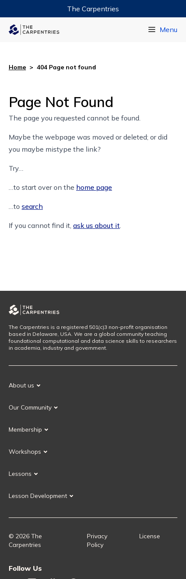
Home (17, 67)
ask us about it (96, 225)
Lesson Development (38, 496)
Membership (25, 429)
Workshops (25, 451)
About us (21, 385)
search (32, 206)
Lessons (20, 474)
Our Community (30, 407)
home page (94, 187)
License (149, 536)
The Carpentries (93, 8)
